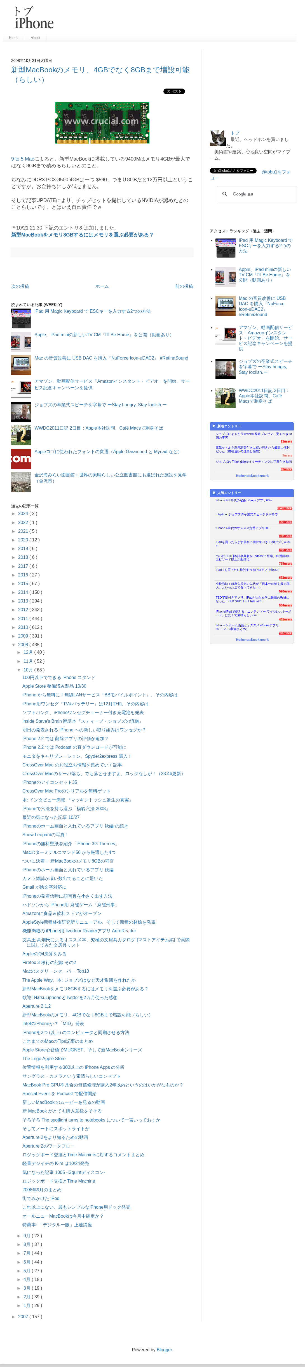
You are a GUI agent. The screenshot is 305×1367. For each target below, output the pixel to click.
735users (285, 563)
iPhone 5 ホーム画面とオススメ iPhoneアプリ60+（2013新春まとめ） (247, 627)
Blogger (164, 1349)
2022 (23, 522)
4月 (28, 1279)
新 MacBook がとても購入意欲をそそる (62, 1111)
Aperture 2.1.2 (36, 1006)
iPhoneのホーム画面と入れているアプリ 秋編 (68, 869)
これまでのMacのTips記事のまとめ (57, 1041)
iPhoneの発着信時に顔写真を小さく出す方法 (67, 896)
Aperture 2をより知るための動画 (55, 1137)
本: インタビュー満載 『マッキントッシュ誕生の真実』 (77, 800)
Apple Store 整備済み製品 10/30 (54, 686)
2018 (23, 557)
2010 (23, 627)
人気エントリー (226, 493)
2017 (23, 566)
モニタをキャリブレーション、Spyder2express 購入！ (77, 756)
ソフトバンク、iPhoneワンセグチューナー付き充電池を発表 (83, 712)
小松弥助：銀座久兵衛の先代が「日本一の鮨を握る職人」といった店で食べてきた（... (253, 585)
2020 (23, 539)
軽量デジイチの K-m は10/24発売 (55, 1163)
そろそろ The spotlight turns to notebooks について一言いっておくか (91, 1120)
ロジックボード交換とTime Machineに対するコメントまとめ (83, 1154)
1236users (284, 508)
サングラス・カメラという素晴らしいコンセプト (71, 1076)
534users (285, 605)
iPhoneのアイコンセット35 (49, 782)
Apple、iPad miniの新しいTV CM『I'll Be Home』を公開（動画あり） (104, 334)
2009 (23, 636)
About (35, 38)
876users (285, 550)
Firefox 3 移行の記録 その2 (49, 962)
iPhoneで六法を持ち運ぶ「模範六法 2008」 (66, 808)
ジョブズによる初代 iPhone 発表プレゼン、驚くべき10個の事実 (254, 435)
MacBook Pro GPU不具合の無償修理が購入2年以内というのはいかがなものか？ (103, 1085)
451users (285, 619)
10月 (29, 670)
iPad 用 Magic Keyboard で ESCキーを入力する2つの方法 (92, 311)
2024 (23, 513)
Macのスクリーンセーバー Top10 (55, 971)
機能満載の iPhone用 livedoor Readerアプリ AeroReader (79, 930)
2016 (23, 575)
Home (13, 38)
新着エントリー (226, 426)
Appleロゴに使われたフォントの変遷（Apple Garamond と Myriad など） (108, 451)
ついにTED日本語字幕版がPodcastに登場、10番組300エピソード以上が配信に (253, 557)
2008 (23, 644)
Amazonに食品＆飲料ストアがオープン (62, 913)
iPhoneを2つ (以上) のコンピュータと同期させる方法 (75, 1032)
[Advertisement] (177, 19)
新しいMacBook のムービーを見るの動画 (63, 1102)
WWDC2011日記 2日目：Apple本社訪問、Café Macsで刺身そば (98, 428)
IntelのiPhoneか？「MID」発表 (53, 1023)
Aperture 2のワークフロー (48, 1146)
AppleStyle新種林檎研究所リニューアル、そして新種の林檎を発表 (89, 922)
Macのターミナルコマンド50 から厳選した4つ (69, 852)
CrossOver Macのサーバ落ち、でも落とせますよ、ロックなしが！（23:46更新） (104, 773)
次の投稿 (20, 286)
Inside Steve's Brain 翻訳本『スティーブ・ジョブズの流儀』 (83, 721)
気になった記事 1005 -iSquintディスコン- (63, 1172)
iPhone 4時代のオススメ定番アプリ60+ (243, 528)
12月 (29, 652)
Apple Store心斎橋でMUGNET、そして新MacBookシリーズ (82, 1050)
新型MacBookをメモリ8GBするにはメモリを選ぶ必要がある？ (82, 235)
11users (286, 441)
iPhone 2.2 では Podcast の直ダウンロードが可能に (74, 747)
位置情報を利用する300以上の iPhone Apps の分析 (73, 1067)
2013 (23, 601)
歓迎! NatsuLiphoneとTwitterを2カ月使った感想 (70, 997)
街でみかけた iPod (40, 1198)
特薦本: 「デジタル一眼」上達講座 (57, 1224)
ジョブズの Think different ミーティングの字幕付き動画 (254, 461)
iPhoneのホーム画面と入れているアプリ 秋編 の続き (75, 826)
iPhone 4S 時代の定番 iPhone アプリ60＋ (244, 500)
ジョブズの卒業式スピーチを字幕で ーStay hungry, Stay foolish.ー (100, 404)
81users (286, 469)
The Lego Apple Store (44, 1058)
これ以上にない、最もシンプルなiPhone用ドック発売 (76, 1207)
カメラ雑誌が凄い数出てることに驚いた (62, 878)
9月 (28, 1235)
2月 (28, 1296)
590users (285, 591)
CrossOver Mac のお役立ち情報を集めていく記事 (72, 765)
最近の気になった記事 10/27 (50, 817)
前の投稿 (184, 286)
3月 (28, 1288)
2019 (23, 548)
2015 (23, 583)
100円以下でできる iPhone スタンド (58, 677)
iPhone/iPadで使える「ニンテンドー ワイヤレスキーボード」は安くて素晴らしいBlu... (253, 613)
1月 (28, 1305)
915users (285, 535)
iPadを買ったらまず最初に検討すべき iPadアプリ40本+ (253, 543)
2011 (23, 618)
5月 (28, 1270)
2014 (23, 592)
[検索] (256, 194)
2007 (23, 1316)
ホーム (102, 286)
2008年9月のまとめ (42, 1189)
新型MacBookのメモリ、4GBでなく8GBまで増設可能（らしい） (87, 1014)
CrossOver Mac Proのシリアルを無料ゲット (66, 791)
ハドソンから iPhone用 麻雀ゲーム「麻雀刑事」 (70, 904)
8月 (28, 1244)
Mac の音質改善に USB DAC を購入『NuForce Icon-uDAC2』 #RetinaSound (111, 358)
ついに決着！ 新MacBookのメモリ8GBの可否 (68, 861)
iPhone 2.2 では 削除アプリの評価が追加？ (65, 738)
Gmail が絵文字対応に (44, 887)
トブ (235, 133)
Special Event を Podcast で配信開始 (59, 1093)
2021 (23, 531)
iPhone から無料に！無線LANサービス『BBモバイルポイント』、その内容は (100, 694)
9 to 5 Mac (22, 159)
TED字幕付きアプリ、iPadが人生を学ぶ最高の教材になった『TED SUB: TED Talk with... (252, 599)
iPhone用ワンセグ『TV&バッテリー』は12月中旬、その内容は (85, 703)
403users (285, 633)
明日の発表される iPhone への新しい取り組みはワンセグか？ (84, 729)
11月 (29, 661)
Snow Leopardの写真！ (45, 834)
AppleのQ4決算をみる (44, 953)
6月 (28, 1262)
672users (285, 577)
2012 (23, 609)
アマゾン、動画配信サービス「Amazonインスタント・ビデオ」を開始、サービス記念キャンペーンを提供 (265, 338)
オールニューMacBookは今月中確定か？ (63, 1216)
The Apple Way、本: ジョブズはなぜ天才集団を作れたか (79, 980)
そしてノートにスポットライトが (56, 1128)
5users (287, 455)
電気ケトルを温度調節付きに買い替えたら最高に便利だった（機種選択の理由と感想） (253, 449)
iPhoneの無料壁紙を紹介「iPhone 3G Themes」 (70, 843)
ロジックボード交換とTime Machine (58, 1181)
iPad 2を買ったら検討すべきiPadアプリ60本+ (247, 569)
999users (285, 521)
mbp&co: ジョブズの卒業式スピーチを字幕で (247, 514)
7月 (28, 1253)
